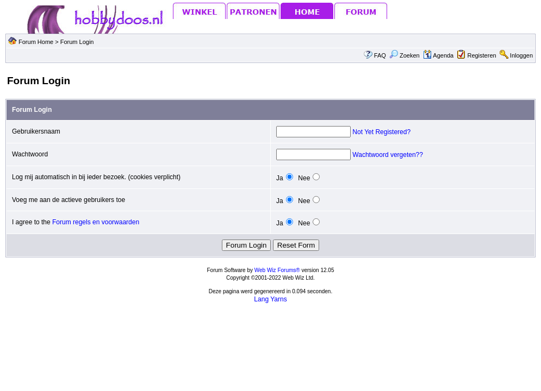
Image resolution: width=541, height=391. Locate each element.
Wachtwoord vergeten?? (387, 155)
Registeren (481, 55)
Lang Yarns (270, 299)
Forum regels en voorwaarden (95, 222)
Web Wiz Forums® (277, 270)
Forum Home (35, 42)
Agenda (438, 55)
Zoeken (404, 55)
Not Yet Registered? (381, 132)
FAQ (380, 55)
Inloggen (521, 55)
